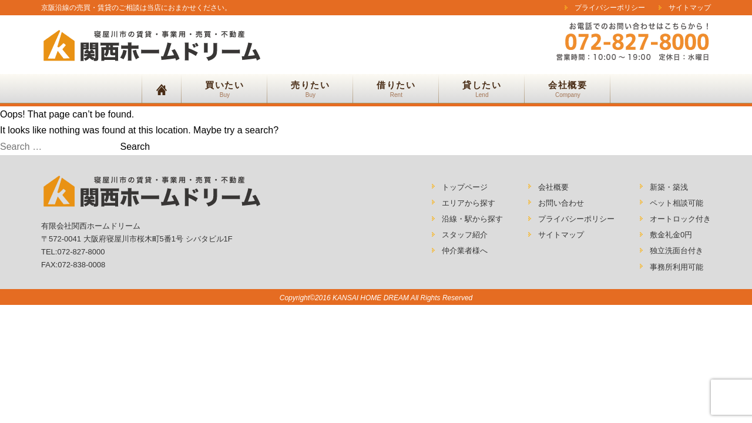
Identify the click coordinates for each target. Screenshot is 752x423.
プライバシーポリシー (610, 8)
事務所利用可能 (676, 267)
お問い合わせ (561, 203)
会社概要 (553, 187)
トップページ (465, 187)
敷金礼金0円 (671, 234)
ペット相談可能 (676, 203)
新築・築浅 (669, 187)
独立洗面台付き (676, 250)
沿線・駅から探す (472, 218)
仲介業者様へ (465, 250)
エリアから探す (468, 203)
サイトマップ (690, 8)
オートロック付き (680, 218)
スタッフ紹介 (465, 234)
